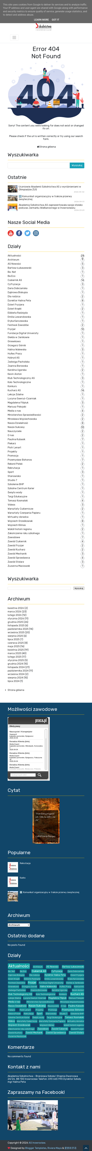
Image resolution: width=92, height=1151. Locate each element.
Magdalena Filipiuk (18, 402)
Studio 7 (12, 480)
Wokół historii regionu (20, 529)
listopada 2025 (16, 625)
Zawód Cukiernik (17, 541)
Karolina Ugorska (17, 369)
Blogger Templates (35, 1148)
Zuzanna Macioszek (19, 565)
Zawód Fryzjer (16, 545)
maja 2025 (14, 646)
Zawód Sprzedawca (19, 557)
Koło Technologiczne (19, 382)
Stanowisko (14, 476)
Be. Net (12, 272)
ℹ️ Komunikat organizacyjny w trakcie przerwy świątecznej (49, 892)
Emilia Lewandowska (19, 316)
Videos (11, 504)
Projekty (12, 451)
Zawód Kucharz (16, 549)
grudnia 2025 (15, 622)
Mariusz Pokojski (17, 406)
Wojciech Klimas (17, 525)
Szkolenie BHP (16, 484)
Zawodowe (14, 537)
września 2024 (16, 674)
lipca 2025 (13, 639)
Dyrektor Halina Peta (19, 300)
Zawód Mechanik (17, 553)
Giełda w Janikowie (18, 337)
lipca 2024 (14, 681)
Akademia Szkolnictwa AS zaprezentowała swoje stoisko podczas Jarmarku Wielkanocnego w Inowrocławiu (51, 206)
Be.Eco (11, 276)
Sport (11, 472)
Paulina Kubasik (16, 439)
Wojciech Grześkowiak (20, 521)
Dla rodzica (14, 296)
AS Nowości (14, 263)
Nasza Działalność (18, 423)
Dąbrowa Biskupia (18, 292)
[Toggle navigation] (14, 37)
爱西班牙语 (70, 1148)
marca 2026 (14, 611)
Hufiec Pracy (15, 353)
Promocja (13, 455)
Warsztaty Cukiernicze (20, 508)
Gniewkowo (14, 341)
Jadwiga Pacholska (18, 361)
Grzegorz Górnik (17, 345)
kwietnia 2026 (16, 608)
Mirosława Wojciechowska (22, 418)
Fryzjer (12, 329)
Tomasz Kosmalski (18, 500)
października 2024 (18, 670)
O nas (11, 435)
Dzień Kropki (14, 308)
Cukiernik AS (15, 280)
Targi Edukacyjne (17, 496)
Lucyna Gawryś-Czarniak (22, 398)
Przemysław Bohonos (20, 459)
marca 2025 (14, 653)
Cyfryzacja (14, 284)
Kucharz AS (14, 390)
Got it (55, 19)
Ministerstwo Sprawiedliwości (24, 414)
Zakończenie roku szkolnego (24, 533)
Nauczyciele (14, 431)
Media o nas (14, 410)
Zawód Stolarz (16, 561)
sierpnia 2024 (15, 677)
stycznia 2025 (16, 660)
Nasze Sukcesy (16, 427)
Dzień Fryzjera (16, 304)
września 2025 (16, 632)
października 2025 (18, 629)
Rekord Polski (15, 463)
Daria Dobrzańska (17, 288)
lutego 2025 (14, 656)
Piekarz (12, 443)
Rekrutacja (14, 467)
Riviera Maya (55, 1148)
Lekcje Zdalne (15, 394)
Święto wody (15, 492)
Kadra (22, 878)
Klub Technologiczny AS (21, 378)
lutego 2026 (15, 615)
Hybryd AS (14, 357)
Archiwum (13, 259)
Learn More (41, 19)
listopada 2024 (16, 667)
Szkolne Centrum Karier (21, 488)
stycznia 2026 (16, 618)
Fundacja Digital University (23, 333)
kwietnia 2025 (16, 649)
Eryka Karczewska (18, 321)
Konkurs (12, 386)
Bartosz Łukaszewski (19, 267)
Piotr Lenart (14, 447)
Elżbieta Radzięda (18, 312)
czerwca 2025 (16, 642)
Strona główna (47, 146)
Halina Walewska (17, 349)
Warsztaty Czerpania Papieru (24, 512)
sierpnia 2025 (15, 635)
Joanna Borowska (18, 365)
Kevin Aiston (15, 374)
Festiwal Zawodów (18, 325)
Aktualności (14, 255)
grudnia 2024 (15, 663)
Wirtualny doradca (18, 516)
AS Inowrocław (37, 1142)
